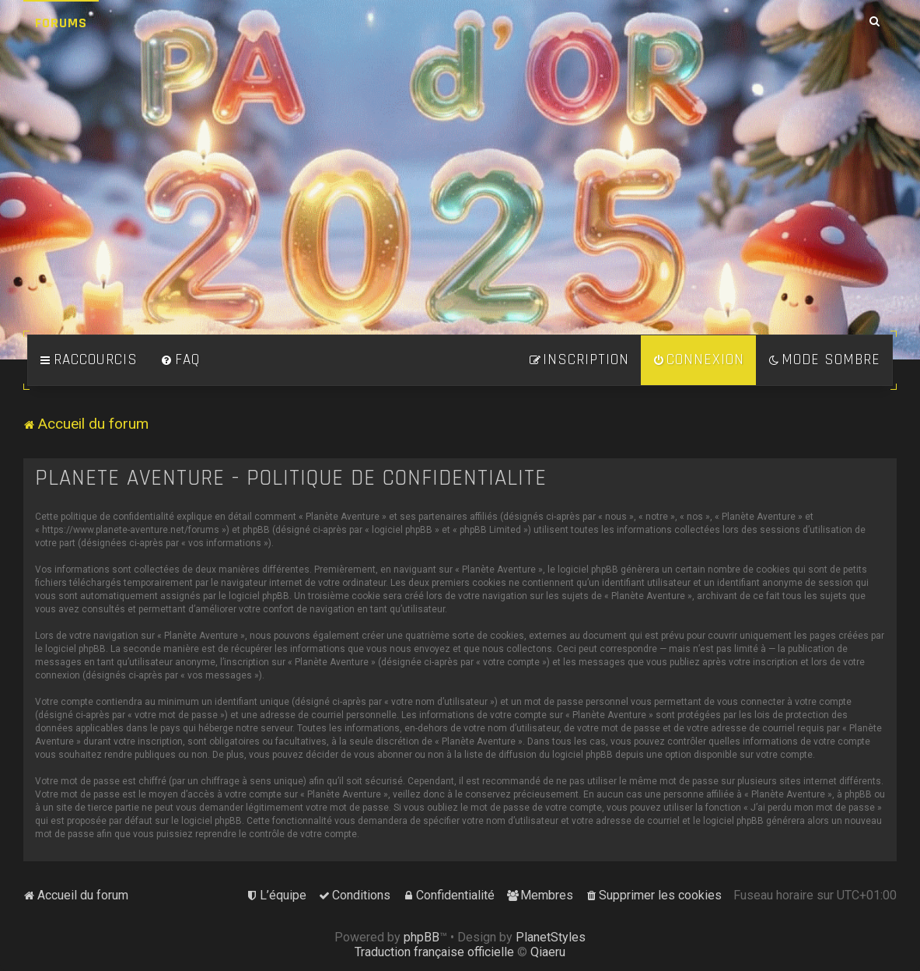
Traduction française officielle (434, 952)
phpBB (421, 937)
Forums (61, 23)
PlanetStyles (551, 937)
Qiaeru (547, 952)
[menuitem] (180, 360)
